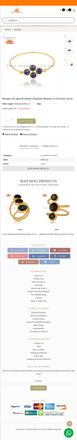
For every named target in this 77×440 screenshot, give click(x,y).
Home (8, 29)
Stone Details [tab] (50, 146)
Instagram (39, 250)
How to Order (38, 350)
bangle (17, 29)
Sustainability (38, 328)
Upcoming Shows (38, 288)
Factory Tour (38, 279)
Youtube (60, 250)
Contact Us (38, 343)
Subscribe (38, 388)
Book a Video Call (38, 301)
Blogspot (28, 262)
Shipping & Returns (38, 353)
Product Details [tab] (29, 146)
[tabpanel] (20, 212)
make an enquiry (28, 134)
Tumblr (60, 256)
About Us (39, 275)
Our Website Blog (38, 294)
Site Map (38, 285)
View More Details (38, 168)
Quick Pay (38, 356)
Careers (38, 298)
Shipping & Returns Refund (38, 359)
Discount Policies (38, 312)
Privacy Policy (38, 319)
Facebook (18, 250)
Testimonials (38, 325)
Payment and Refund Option (38, 322)
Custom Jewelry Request (38, 291)
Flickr (49, 262)
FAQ (38, 346)
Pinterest (17, 256)
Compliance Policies (38, 331)
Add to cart (26, 121)
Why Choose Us (38, 282)
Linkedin (39, 256)
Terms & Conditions (38, 316)
